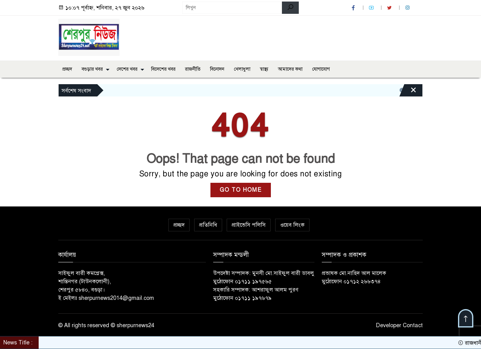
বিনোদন (217, 69)
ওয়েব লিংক (292, 225)
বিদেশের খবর (163, 69)
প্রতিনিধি (208, 225)
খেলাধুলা (242, 69)
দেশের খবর (127, 69)
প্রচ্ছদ (67, 69)
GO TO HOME (241, 189)
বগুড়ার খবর (92, 69)
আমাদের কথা (290, 69)
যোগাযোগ (321, 69)
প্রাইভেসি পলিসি (249, 225)
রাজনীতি (193, 69)
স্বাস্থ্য (264, 69)
